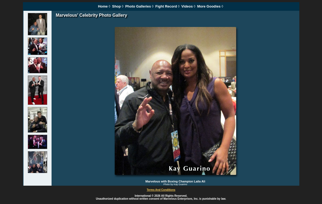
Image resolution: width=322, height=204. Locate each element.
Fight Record (166, 6)
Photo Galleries (138, 6)
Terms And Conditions (161, 189)
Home (103, 6)
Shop (116, 6)
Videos (187, 6)
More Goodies (209, 6)
